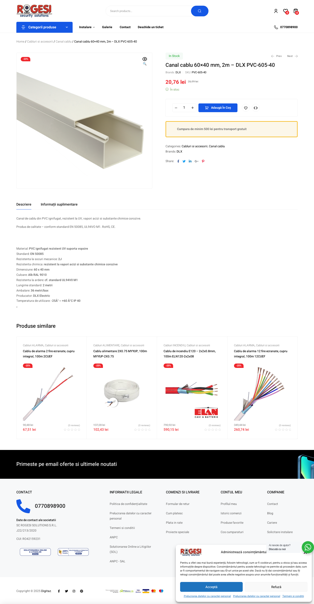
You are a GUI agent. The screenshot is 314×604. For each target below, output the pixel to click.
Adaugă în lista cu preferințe (246, 108)
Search (199, 11)
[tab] (23, 204)
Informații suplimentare (59, 204)
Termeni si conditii (293, 596)
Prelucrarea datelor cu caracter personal (207, 596)
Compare (256, 108)
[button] (145, 62)
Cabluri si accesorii (40, 41)
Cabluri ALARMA (33, 345)
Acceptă (211, 587)
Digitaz (46, 591)
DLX (178, 72)
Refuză (276, 587)
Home (20, 41)
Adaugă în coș (221, 107)
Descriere (23, 204)
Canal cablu (64, 41)
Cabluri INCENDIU (174, 345)
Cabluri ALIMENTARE (106, 345)
